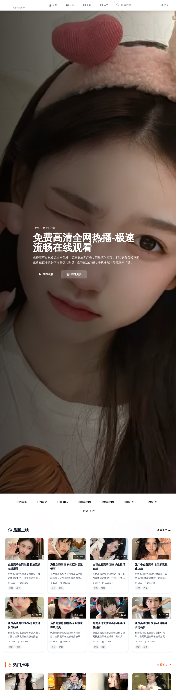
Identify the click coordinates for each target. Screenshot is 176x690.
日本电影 (42, 502)
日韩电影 (62, 502)
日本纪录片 (153, 502)
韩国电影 (21, 502)
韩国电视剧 (84, 502)
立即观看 (45, 274)
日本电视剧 (107, 502)
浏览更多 (74, 274)
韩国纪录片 (130, 502)
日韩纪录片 (88, 511)
